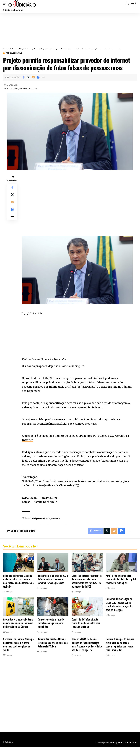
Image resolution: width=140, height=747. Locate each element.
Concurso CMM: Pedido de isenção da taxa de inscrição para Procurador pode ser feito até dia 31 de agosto (87, 644)
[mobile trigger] (5, 3)
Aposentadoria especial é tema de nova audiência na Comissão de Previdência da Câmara (18, 623)
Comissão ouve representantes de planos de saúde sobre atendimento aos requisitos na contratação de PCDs (87, 581)
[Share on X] (28, 77)
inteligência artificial (41, 518)
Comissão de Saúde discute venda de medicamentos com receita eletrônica (86, 623)
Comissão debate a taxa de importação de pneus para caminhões (50, 623)
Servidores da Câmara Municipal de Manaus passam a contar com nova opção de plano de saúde (18, 644)
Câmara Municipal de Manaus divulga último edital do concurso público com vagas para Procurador (120, 644)
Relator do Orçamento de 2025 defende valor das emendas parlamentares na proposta (52, 579)
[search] (127, 3)
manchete (55, 518)
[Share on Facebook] (23, 77)
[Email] (33, 77)
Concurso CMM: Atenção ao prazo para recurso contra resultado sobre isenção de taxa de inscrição (119, 604)
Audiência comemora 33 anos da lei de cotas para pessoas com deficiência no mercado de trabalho (18, 581)
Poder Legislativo (14, 53)
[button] (38, 77)
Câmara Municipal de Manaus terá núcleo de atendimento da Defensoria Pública (52, 642)
